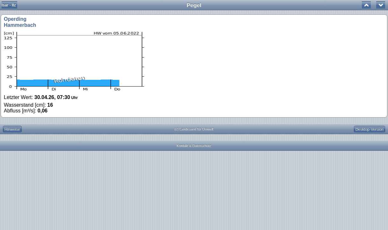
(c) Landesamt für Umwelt (194, 129)
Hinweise (12, 129)
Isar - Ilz (9, 5)
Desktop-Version (369, 129)
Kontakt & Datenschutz (194, 146)
